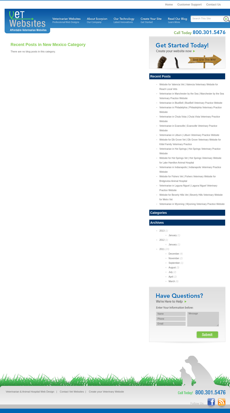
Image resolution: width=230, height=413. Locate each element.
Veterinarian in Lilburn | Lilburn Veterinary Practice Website (189, 135)
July (171, 272)
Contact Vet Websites (72, 391)
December (174, 253)
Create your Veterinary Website (106, 391)
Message (203, 319)
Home (169, 4)
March (172, 281)
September (174, 263)
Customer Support (189, 4)
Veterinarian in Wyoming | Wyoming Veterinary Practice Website (191, 204)
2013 (161, 230)
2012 (161, 240)
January (173, 235)
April (171, 276)
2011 (161, 249)
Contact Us (213, 4)
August (172, 267)
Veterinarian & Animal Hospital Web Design (30, 391)
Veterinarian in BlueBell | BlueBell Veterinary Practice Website (190, 103)
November (174, 258)
